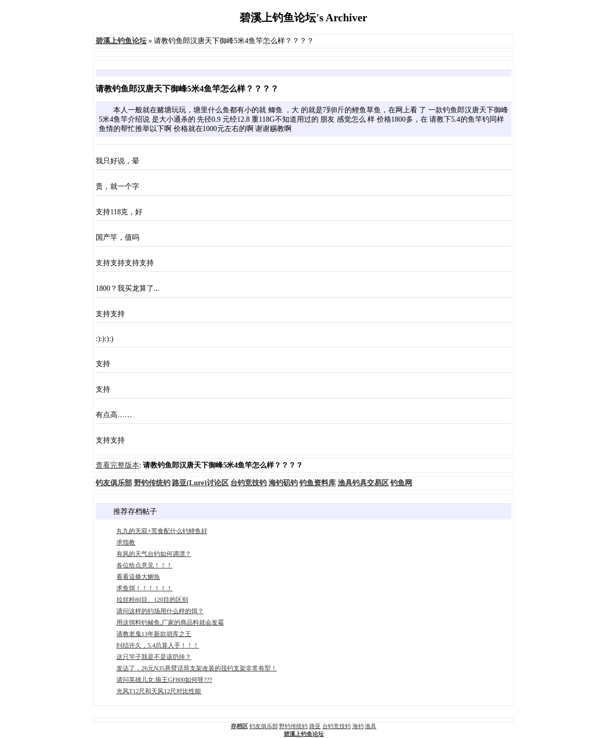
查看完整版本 (117, 465)
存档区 (239, 726)
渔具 (370, 726)
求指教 (125, 542)
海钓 (358, 726)
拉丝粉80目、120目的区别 (152, 599)
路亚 (315, 726)
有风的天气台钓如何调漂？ (153, 554)
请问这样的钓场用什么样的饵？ (160, 611)
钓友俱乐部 (263, 726)
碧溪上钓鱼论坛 (304, 734)
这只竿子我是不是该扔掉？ (153, 657)
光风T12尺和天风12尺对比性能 (158, 691)
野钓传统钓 (293, 726)
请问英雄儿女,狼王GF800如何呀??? (164, 679)
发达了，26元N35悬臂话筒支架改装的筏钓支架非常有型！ (196, 668)
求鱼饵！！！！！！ (144, 588)
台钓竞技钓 (336, 726)
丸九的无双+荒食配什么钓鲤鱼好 (161, 531)
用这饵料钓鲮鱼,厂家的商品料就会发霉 (170, 622)
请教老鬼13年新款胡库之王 (153, 634)
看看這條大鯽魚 (138, 576)
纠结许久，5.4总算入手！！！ (157, 645)
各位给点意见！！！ (144, 565)
